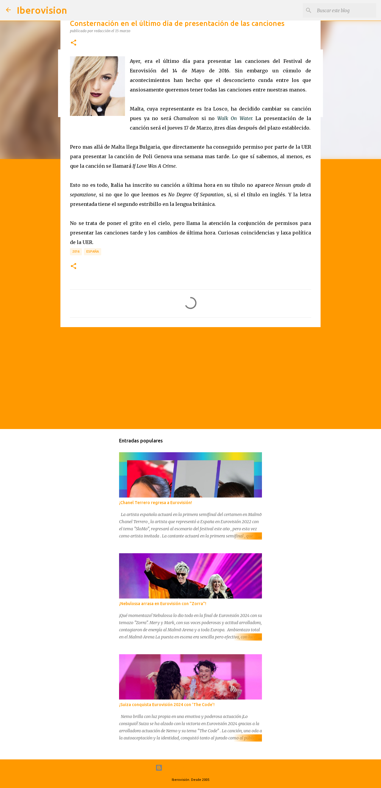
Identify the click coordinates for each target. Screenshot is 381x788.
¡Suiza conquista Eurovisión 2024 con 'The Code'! (167, 704)
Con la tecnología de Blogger (190, 767)
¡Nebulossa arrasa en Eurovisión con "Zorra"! (162, 603)
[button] (73, 43)
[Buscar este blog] (345, 10)
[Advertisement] (190, 377)
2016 (75, 251)
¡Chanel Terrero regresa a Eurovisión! (155, 502)
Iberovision (42, 10)
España (92, 251)
